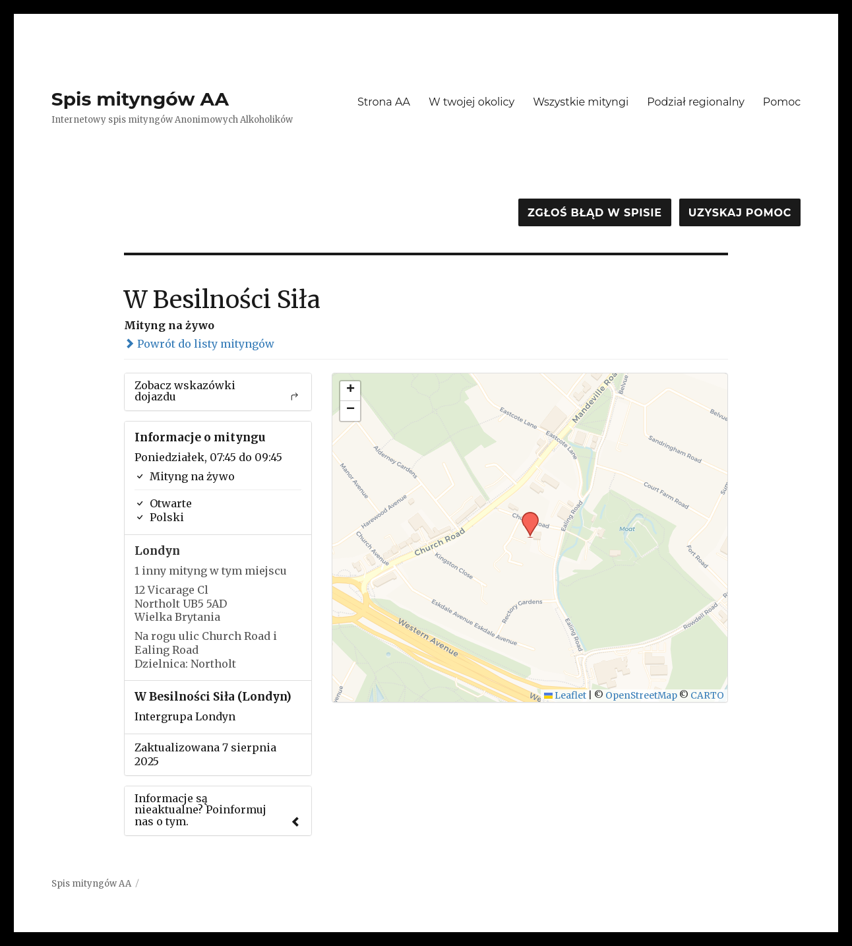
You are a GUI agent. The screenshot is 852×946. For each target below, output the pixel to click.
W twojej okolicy (471, 102)
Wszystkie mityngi (580, 102)
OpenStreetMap (641, 695)
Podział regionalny (696, 102)
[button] (526, 516)
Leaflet (565, 695)
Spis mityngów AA (140, 99)
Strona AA (383, 102)
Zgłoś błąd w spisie (595, 212)
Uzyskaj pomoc (739, 212)
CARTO (707, 695)
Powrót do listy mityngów (199, 343)
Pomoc (782, 102)
